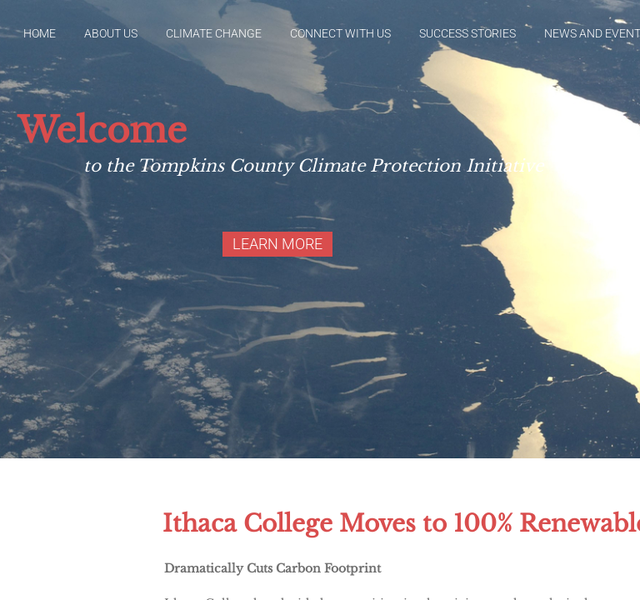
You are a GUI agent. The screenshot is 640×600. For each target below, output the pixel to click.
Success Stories (467, 33)
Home (39, 33)
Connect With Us (340, 33)
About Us (111, 33)
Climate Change (214, 33)
